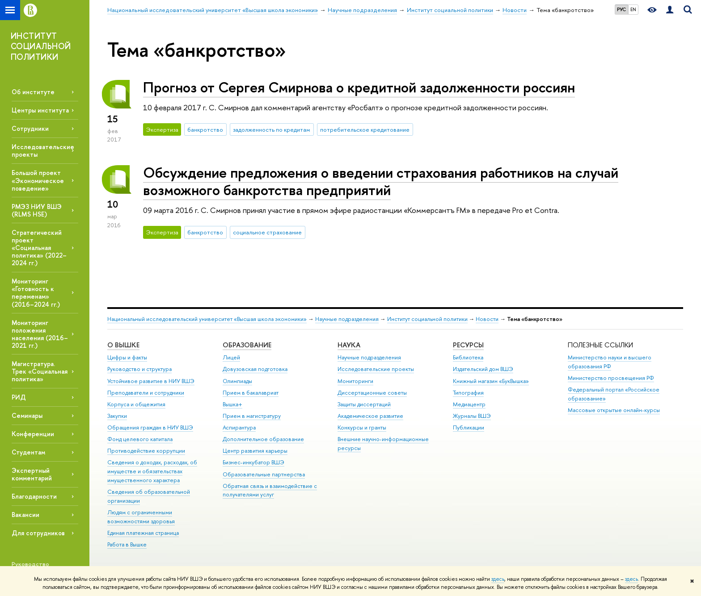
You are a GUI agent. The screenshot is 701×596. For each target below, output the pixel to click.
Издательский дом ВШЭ (483, 369)
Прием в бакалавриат (251, 392)
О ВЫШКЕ (123, 345)
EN (633, 9)
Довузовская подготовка (255, 369)
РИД (19, 397)
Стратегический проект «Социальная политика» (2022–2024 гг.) (39, 247)
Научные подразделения (347, 319)
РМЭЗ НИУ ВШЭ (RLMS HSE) (37, 210)
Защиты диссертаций (364, 404)
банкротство (205, 129)
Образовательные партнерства (264, 474)
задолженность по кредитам (271, 129)
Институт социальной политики (427, 319)
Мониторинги (355, 381)
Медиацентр (469, 404)
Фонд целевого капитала (140, 439)
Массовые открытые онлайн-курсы (614, 410)
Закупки (117, 416)
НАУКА (349, 345)
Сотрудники (30, 128)
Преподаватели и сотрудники (145, 392)
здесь (497, 579)
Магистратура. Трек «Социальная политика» (40, 371)
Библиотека (468, 357)
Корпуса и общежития (136, 404)
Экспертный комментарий (32, 474)
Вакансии (25, 514)
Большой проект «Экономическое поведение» (38, 180)
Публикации (468, 427)
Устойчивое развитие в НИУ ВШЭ (150, 381)
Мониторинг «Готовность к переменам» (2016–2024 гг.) (36, 292)
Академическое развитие (370, 416)
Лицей (231, 357)
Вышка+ (232, 404)
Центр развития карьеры (255, 450)
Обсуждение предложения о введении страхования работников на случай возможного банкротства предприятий (380, 181)
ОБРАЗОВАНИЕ (247, 345)
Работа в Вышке (127, 544)
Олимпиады (237, 381)
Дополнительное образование (263, 439)
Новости (487, 319)
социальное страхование (267, 232)
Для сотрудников (38, 533)
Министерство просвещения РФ (611, 378)
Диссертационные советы (372, 392)
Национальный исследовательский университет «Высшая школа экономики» (207, 319)
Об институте (33, 92)
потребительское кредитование (365, 129)
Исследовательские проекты (376, 369)
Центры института (40, 110)
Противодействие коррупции (146, 450)
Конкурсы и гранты (362, 427)
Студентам (28, 452)
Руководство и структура (139, 369)
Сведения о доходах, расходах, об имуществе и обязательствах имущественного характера (152, 471)
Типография (468, 392)
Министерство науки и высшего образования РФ (609, 362)
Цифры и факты (127, 357)
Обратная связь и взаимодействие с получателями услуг (270, 490)
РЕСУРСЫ (468, 345)
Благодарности (34, 496)
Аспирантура (239, 427)
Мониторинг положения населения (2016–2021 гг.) (40, 334)
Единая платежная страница (143, 533)
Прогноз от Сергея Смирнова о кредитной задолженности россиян (359, 87)
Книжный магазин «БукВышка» (491, 381)
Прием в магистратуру (252, 416)
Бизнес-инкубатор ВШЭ (253, 462)
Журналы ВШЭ (472, 416)
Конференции (33, 433)
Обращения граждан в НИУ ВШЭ (150, 427)
